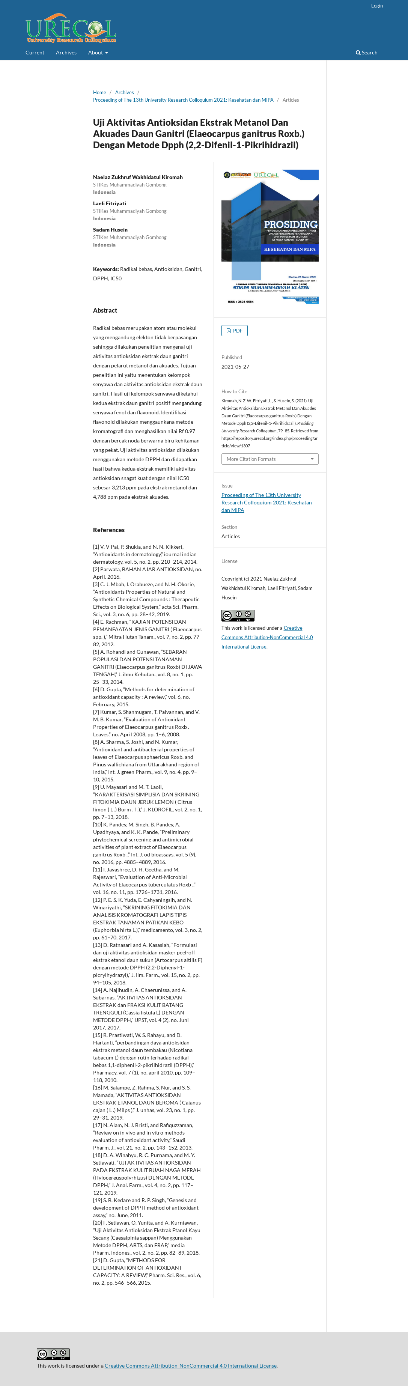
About (96, 52)
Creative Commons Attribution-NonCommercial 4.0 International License (267, 637)
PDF (237, 331)
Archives (66, 52)
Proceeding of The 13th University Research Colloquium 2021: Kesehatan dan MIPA (183, 100)
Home (99, 92)
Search (367, 52)
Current (35, 52)
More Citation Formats (251, 459)
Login (377, 6)
